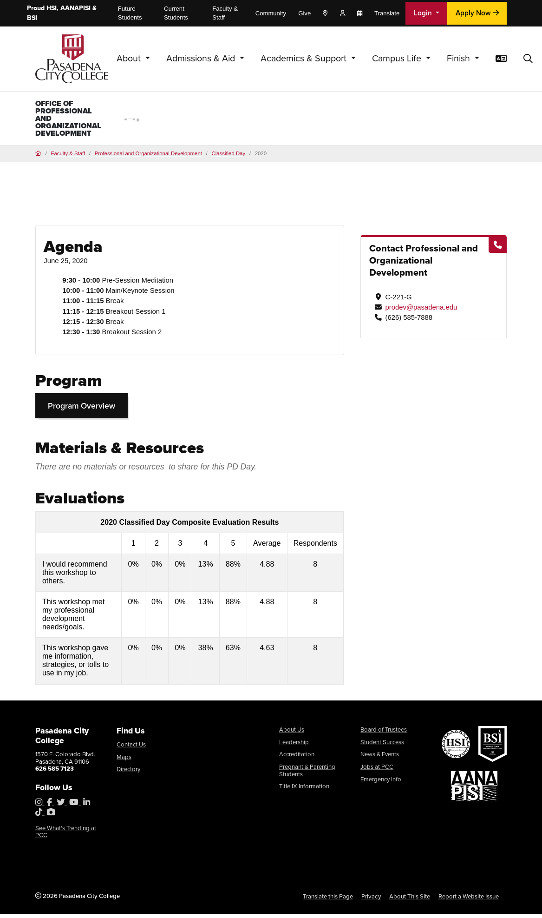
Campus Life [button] (398, 58)
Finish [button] (459, 58)
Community (270, 13)
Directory (128, 772)
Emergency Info (380, 782)
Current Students (176, 13)
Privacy (371, 899)
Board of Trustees (383, 733)
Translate (386, 13)
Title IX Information (304, 790)
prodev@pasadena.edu (421, 310)
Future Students (130, 13)
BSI (32, 18)
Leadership (294, 745)
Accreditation (296, 757)
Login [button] (424, 12)
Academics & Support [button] (305, 58)
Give (304, 13)
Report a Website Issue (468, 899)
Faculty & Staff (225, 13)
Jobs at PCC (376, 770)
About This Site (409, 899)
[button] (528, 59)
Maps (124, 760)
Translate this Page (328, 899)
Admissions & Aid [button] (201, 58)
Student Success (382, 745)
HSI (51, 8)
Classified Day (228, 156)
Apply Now (477, 12)
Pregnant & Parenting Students (307, 774)
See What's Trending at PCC (65, 835)
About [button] (130, 58)
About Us (291, 733)
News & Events (379, 757)
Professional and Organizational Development (148, 156)
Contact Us (131, 747)
